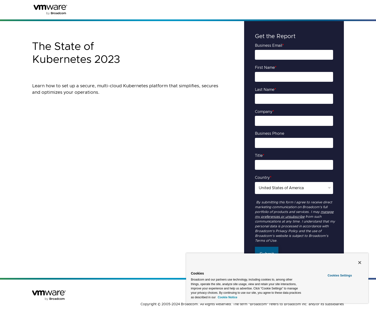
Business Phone (269, 133)
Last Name (265, 90)
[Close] (359, 262)
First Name (265, 68)
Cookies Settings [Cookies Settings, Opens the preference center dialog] (340, 275)
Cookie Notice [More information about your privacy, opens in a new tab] (227, 297)
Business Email (269, 45)
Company (264, 112)
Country (263, 178)
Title (259, 156)
